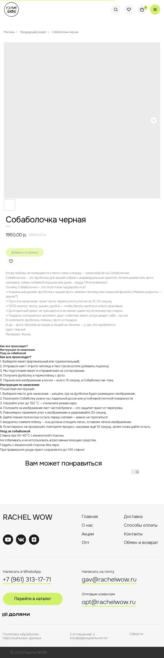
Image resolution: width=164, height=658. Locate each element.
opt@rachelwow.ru (109, 602)
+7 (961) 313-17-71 (27, 579)
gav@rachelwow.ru (109, 579)
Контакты (133, 534)
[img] (21, 539)
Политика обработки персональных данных (21, 636)
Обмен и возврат (141, 542)
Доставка (133, 516)
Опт (85, 542)
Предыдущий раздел (33, 32)
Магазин (9, 32)
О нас (87, 525)
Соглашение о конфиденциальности (88, 636)
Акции (88, 534)
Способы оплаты (141, 525)
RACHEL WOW (27, 517)
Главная (90, 516)
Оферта (136, 634)
